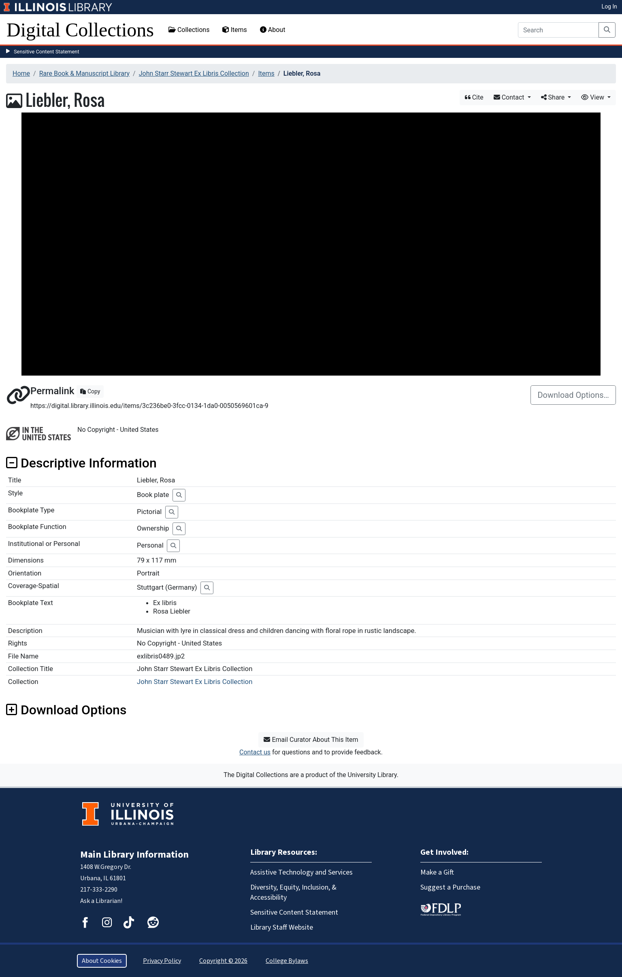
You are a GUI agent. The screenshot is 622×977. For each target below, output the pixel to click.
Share (554, 97)
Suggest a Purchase (450, 887)
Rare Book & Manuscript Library (84, 73)
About (272, 30)
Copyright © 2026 (223, 960)
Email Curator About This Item (311, 739)
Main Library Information (134, 854)
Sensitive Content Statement (46, 52)
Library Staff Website (281, 927)
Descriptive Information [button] (81, 463)
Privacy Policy (162, 960)
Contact (510, 97)
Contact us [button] (255, 752)
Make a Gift (437, 872)
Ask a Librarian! (101, 900)
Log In (609, 6)
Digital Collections (80, 29)
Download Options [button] (66, 710)
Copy (90, 391)
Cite (474, 97)
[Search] (558, 30)
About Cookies (102, 960)
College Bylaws (287, 960)
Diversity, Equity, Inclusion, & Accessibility (293, 892)
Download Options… (573, 395)
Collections (189, 30)
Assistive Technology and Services (301, 872)
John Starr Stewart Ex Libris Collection (194, 73)
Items (234, 30)
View (593, 97)
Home (21, 73)
